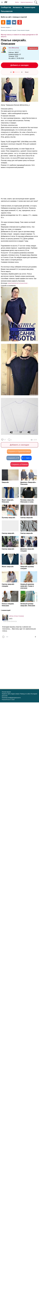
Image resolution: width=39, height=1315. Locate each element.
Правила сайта (6, 694)
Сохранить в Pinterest (19, 464)
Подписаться (32, 48)
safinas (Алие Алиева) (16, 616)
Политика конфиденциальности (11, 697)
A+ (22, 72)
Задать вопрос (15, 694)
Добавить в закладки (19, 65)
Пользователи (7, 11)
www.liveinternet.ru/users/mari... (18, 283)
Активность (17, 7)
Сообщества (6, 7)
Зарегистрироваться (27, 2)
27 (5, 440)
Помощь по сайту (25, 694)
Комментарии (29, 7)
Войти (17, 2)
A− (11, 72)
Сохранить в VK (13, 458)
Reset (27, 72)
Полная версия (6, 692)
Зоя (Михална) (14, 48)
